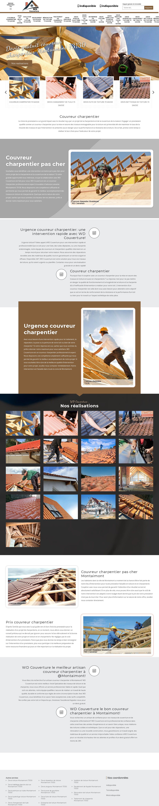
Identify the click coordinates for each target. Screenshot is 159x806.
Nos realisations (19, 63)
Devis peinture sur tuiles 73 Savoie (118, 19)
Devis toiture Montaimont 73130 (20, 780)
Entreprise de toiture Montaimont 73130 (53, 804)
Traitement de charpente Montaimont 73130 (83, 800)
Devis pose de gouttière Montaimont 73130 (50, 792)
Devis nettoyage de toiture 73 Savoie (148, 19)
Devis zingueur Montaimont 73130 (54, 787)
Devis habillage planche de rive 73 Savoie (110, 19)
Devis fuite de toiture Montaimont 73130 (54, 798)
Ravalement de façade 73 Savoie (37, 19)
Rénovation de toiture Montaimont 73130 (87, 793)
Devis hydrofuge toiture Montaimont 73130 (22, 798)
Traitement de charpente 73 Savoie (58, 19)
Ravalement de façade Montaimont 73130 (87, 787)
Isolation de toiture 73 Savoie (27, 19)
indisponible (86, 6)
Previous (5, 92)
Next (153, 92)
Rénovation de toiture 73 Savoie (47, 19)
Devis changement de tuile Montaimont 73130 (18, 804)
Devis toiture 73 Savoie (101, 19)
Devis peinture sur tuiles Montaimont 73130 (22, 792)
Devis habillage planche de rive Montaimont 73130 (19, 786)
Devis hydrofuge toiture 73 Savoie (127, 19)
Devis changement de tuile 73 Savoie (137, 19)
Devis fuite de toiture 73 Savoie (84, 19)
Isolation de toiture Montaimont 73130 (86, 781)
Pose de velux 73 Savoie (19, 19)
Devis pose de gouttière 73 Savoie (76, 19)
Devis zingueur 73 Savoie (67, 19)
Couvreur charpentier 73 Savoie (11, 19)
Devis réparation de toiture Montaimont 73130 (51, 781)
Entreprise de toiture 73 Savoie (93, 19)
